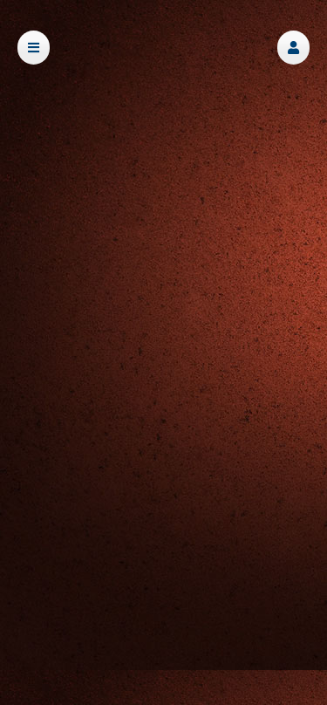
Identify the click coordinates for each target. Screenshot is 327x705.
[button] (293, 48)
